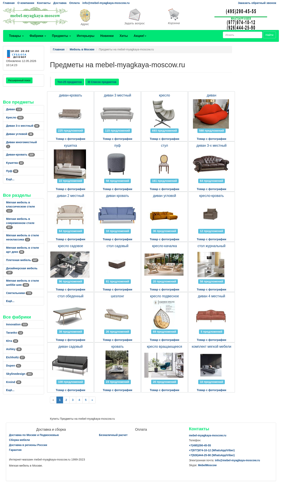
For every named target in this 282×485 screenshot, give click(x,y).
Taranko (14, 332)
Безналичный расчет (113, 435)
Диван (14, 109)
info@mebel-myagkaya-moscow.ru (106, 3)
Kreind (13, 382)
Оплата (74, 3)
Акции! (140, 35)
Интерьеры (85, 35)
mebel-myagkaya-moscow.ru (207, 435)
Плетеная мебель (22, 260)
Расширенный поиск (19, 80)
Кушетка (15, 162)
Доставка (59, 3)
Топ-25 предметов (69, 82)
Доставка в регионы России (28, 445)
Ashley (14, 349)
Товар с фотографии (70, 138)
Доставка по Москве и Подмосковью (34, 435)
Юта (12, 340)
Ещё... (10, 179)
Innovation (17, 324)
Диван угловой (19, 134)
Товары (16, 35)
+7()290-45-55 (200, 445)
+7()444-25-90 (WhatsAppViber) (212, 455)
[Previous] (53, 400)
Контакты (44, 3)
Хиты (123, 35)
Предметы (61, 35)
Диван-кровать (20, 154)
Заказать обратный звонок (257, 3)
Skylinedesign (19, 373)
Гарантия (15, 449)
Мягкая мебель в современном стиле (20, 223)
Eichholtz (15, 357)
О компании (25, 3)
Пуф (12, 171)
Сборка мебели (19, 439)
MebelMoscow (207, 465)
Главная (9, 3)
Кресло (15, 117)
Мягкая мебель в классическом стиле (20, 206)
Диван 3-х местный (23, 125)
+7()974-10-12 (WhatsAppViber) (212, 450)
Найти (269, 34)
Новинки (107, 35)
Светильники (19, 293)
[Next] (92, 400)
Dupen (13, 365)
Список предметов (102, 82)
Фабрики (38, 35)
